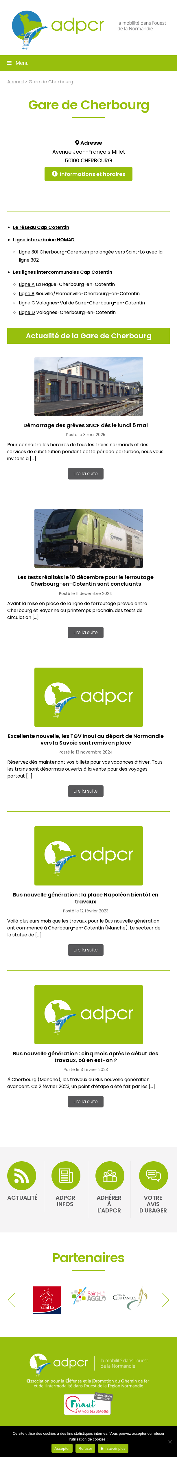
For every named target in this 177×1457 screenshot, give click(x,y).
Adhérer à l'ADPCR (109, 1204)
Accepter (62, 1448)
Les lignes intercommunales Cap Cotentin (62, 272)
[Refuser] (170, 1442)
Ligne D (27, 312)
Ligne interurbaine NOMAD (44, 239)
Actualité (22, 1198)
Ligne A (27, 284)
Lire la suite (86, 473)
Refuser (85, 1448)
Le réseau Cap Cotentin (41, 227)
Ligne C (27, 303)
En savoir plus (113, 1448)
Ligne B (26, 293)
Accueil (15, 81)
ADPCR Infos (65, 1201)
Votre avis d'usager (153, 1204)
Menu (17, 63)
